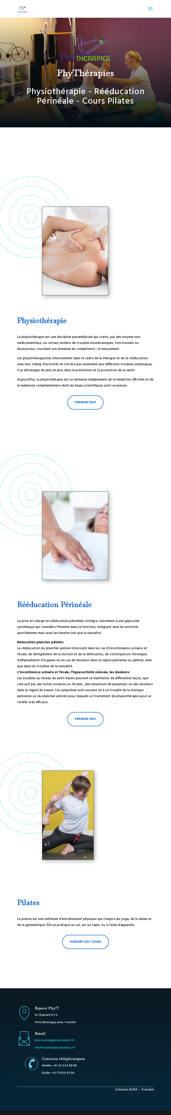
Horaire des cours (85, 941)
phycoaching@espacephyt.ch (54, 1040)
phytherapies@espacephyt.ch (55, 1047)
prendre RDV (85, 402)
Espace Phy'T (47, 1008)
